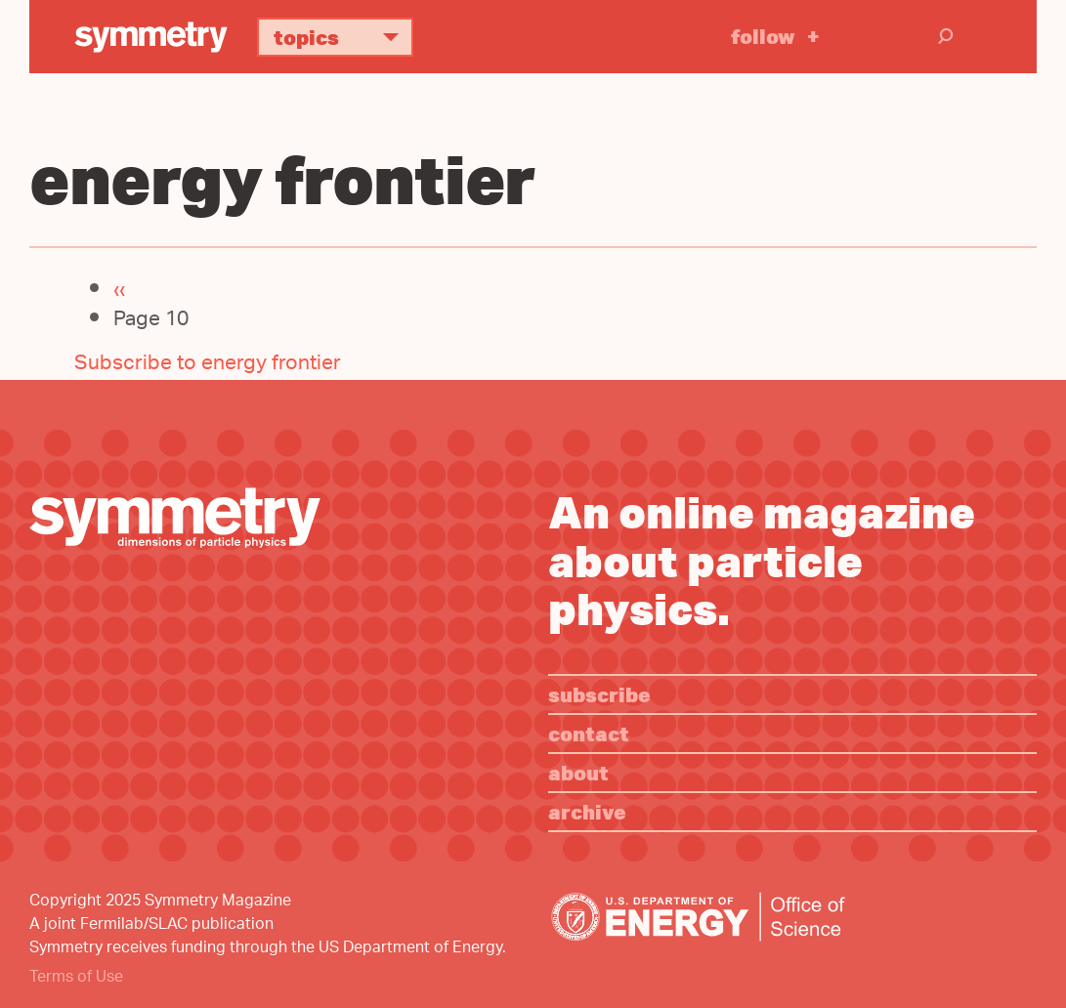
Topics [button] (343, 36)
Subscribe (599, 694)
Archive (587, 811)
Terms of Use (76, 978)
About (578, 772)
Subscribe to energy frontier (207, 365)
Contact (588, 733)
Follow (763, 35)
